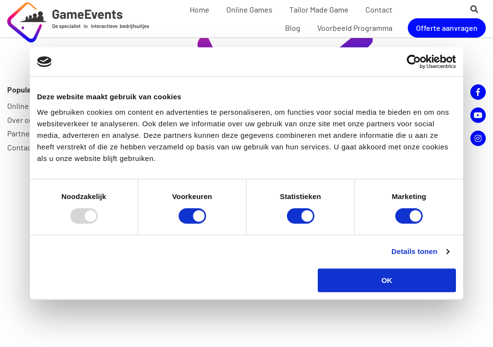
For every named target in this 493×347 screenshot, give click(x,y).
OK (386, 280)
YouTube (478, 115)
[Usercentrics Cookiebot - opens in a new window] (414, 61)
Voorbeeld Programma (354, 27)
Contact (378, 9)
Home (199, 9)
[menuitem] (199, 9)
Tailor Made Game (319, 9)
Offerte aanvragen (447, 27)
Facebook (478, 92)
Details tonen (414, 251)
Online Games (249, 9)
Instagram (478, 138)
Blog (292, 27)
